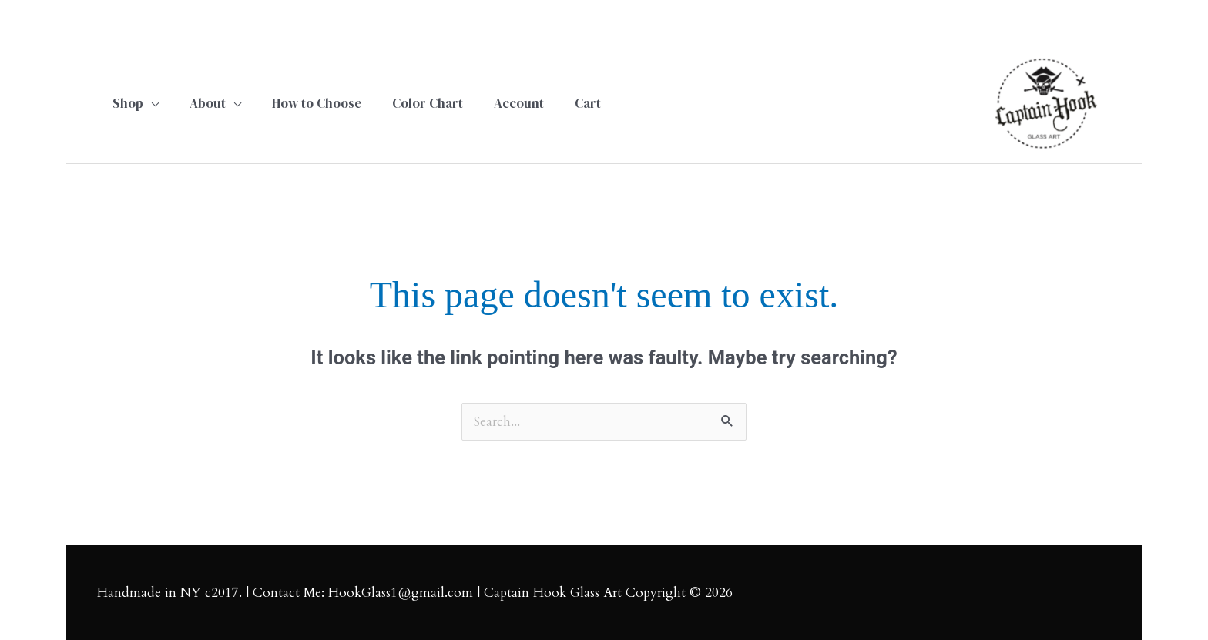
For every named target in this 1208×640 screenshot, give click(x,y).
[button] (135, 103)
